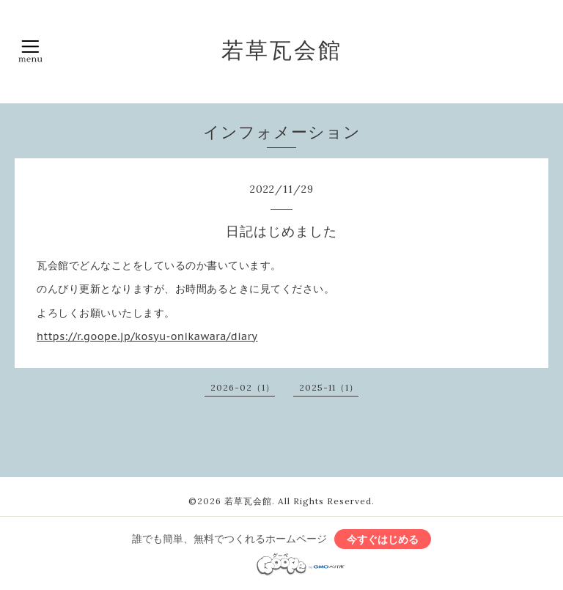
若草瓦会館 (281, 50)
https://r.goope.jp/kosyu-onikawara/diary (147, 336)
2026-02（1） (242, 387)
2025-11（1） (328, 387)
